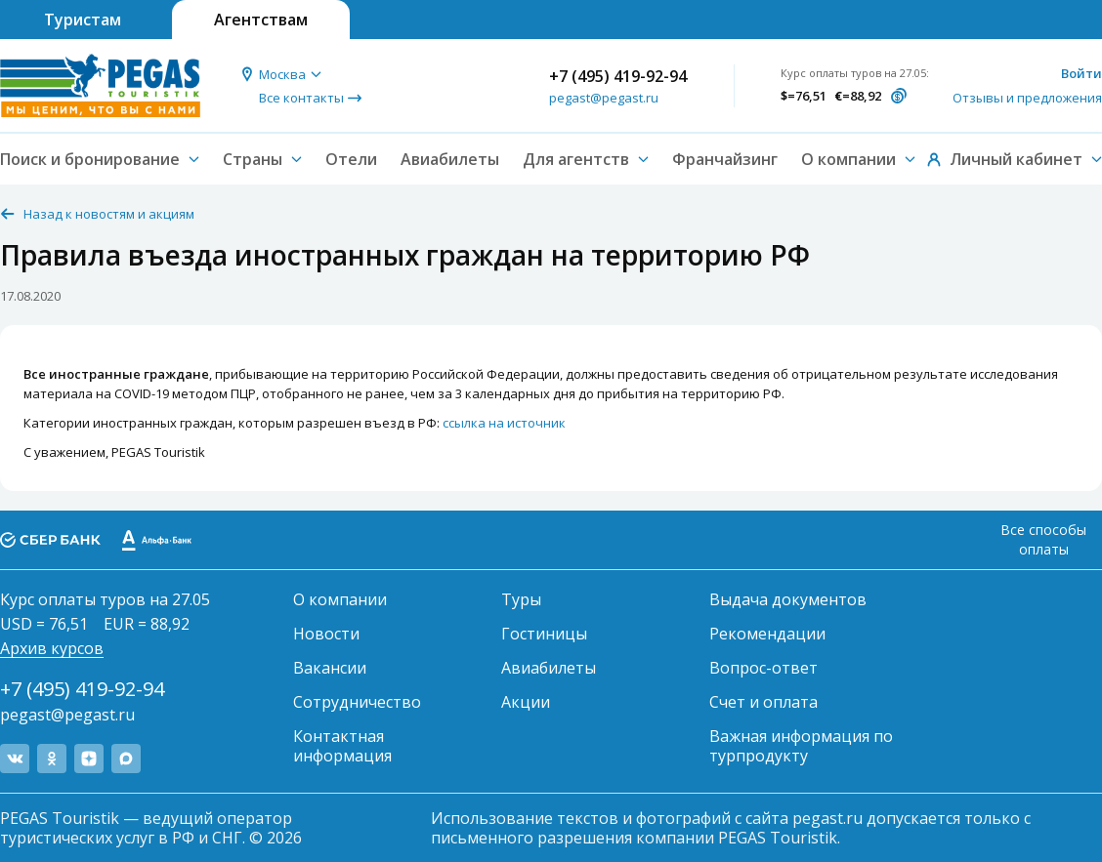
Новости (326, 633)
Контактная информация (342, 745)
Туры (521, 599)
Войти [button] (1081, 73)
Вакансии (329, 667)
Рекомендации (767, 633)
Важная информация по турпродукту (801, 745)
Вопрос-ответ (763, 667)
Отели (351, 159)
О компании (340, 599)
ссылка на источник (504, 422)
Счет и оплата (763, 702)
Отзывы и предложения (1027, 97)
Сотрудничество (357, 702)
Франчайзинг (725, 159)
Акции (525, 702)
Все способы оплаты (1043, 539)
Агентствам (261, 19)
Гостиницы (544, 633)
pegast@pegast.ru (603, 97)
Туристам (82, 19)
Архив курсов (52, 648)
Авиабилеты (450, 159)
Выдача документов (788, 599)
